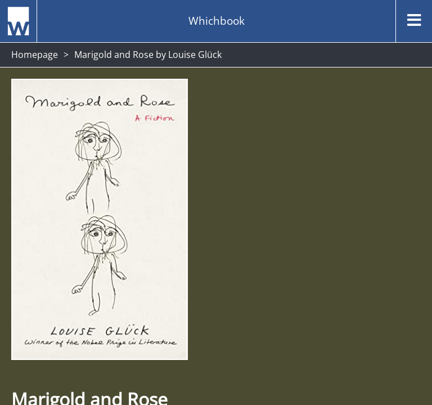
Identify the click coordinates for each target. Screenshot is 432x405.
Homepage (34, 54)
